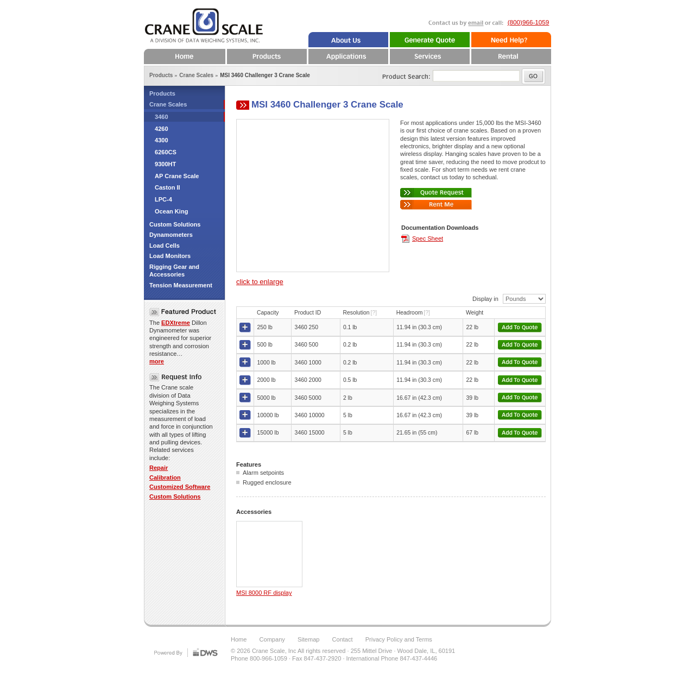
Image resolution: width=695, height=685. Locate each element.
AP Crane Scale (177, 176)
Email (459, 28)
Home (184, 56)
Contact (342, 639)
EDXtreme (175, 322)
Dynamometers (171, 234)
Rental (510, 56)
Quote (429, 39)
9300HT (165, 164)
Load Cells (164, 245)
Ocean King (171, 211)
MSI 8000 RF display (264, 592)
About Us (347, 39)
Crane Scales (168, 104)
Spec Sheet (427, 238)
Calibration (165, 477)
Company (272, 639)
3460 (161, 117)
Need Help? (510, 39)
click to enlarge (259, 282)
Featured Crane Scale (182, 312)
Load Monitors (170, 256)
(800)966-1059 (528, 22)
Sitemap (309, 639)
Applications (347, 56)
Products (162, 93)
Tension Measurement (180, 285)
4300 (161, 140)
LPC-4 (163, 199)
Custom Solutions (175, 224)
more (156, 361)
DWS (184, 652)
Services (429, 56)
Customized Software (179, 486)
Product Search (399, 74)
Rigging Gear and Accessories (174, 270)
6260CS (165, 152)
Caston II (167, 187)
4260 (161, 128)
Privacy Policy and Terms (398, 639)
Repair (158, 467)
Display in (485, 299)
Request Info (177, 377)
